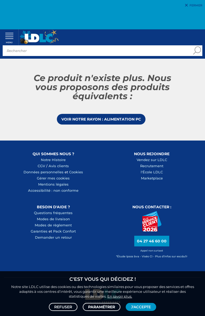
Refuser (63, 307)
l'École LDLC (152, 172)
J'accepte (141, 307)
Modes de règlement (53, 225)
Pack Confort (64, 231)
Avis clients (59, 166)
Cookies (76, 172)
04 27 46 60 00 (152, 241)
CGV (41, 166)
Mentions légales (53, 184)
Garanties (39, 231)
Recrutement (151, 166)
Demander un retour (53, 237)
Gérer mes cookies (53, 178)
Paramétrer (101, 307)
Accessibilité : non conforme (53, 190)
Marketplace (152, 178)
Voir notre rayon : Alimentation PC (101, 119)
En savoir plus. (119, 296)
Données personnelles (43, 172)
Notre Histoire (53, 160)
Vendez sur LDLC (152, 160)
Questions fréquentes (53, 213)
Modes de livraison (53, 219)
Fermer (196, 5)
